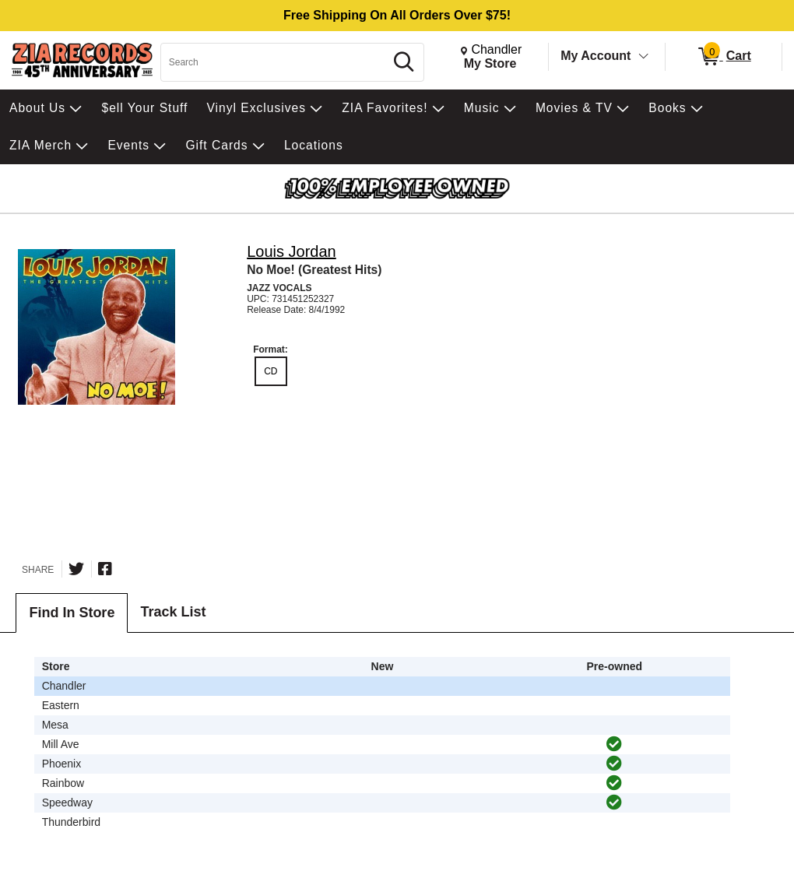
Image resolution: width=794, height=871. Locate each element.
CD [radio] (270, 371)
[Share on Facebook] (105, 569)
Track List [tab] (173, 612)
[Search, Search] (275, 62)
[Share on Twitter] (76, 569)
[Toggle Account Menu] (643, 56)
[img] (614, 744)
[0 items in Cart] (723, 56)
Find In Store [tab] (71, 612)
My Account (595, 55)
